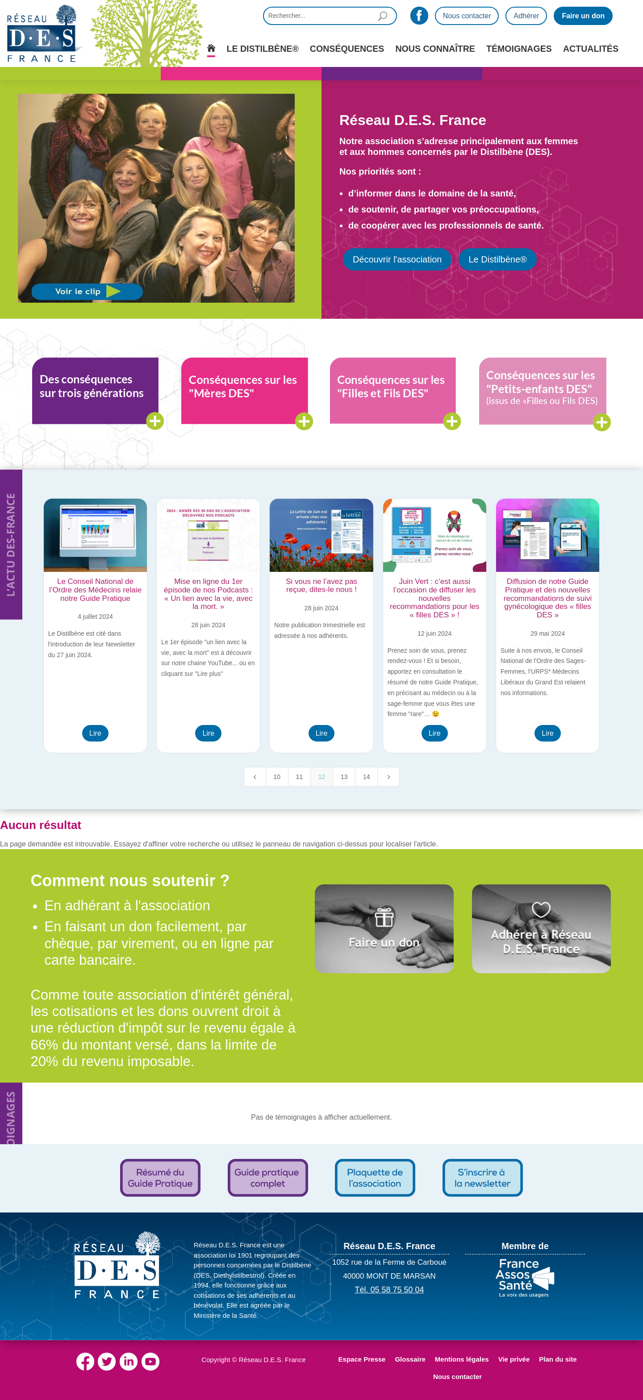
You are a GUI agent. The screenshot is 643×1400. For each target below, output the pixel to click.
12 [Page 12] (322, 776)
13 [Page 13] (344, 776)
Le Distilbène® (497, 259)
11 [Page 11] (299, 776)
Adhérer (526, 16)
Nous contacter (467, 16)
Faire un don (583, 16)
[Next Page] (388, 777)
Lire (95, 733)
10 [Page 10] (276, 776)
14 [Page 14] (366, 776)
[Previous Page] (255, 777)
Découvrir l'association (397, 259)
